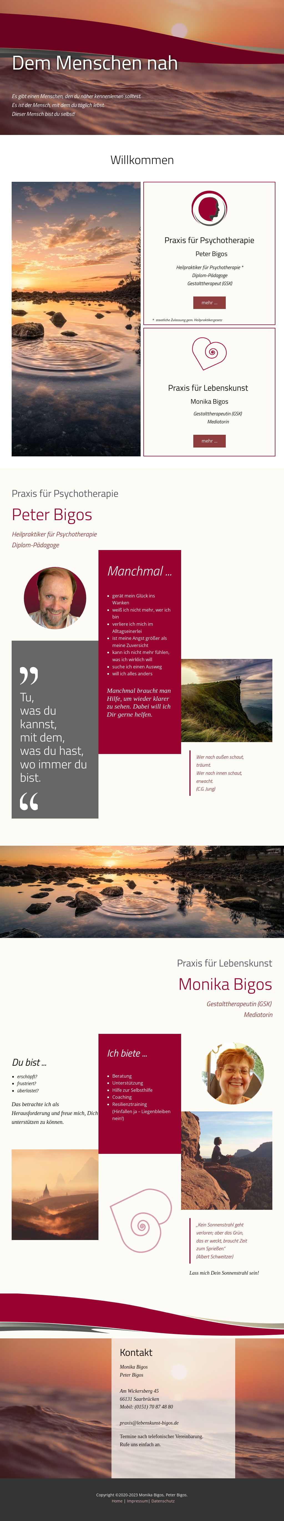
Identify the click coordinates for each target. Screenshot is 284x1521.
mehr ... (209, 303)
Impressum (137, 1501)
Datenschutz (163, 1501)
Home (118, 1501)
